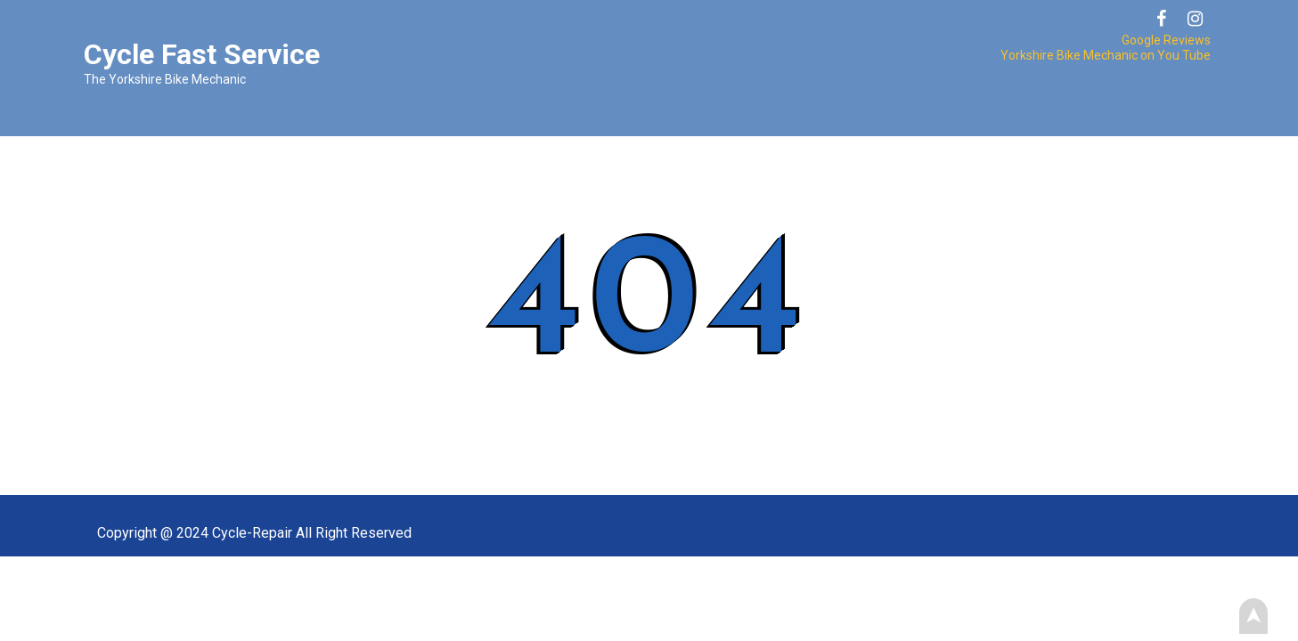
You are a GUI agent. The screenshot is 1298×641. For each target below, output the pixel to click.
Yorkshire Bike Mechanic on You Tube (1105, 55)
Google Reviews (1166, 40)
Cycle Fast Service (202, 54)
